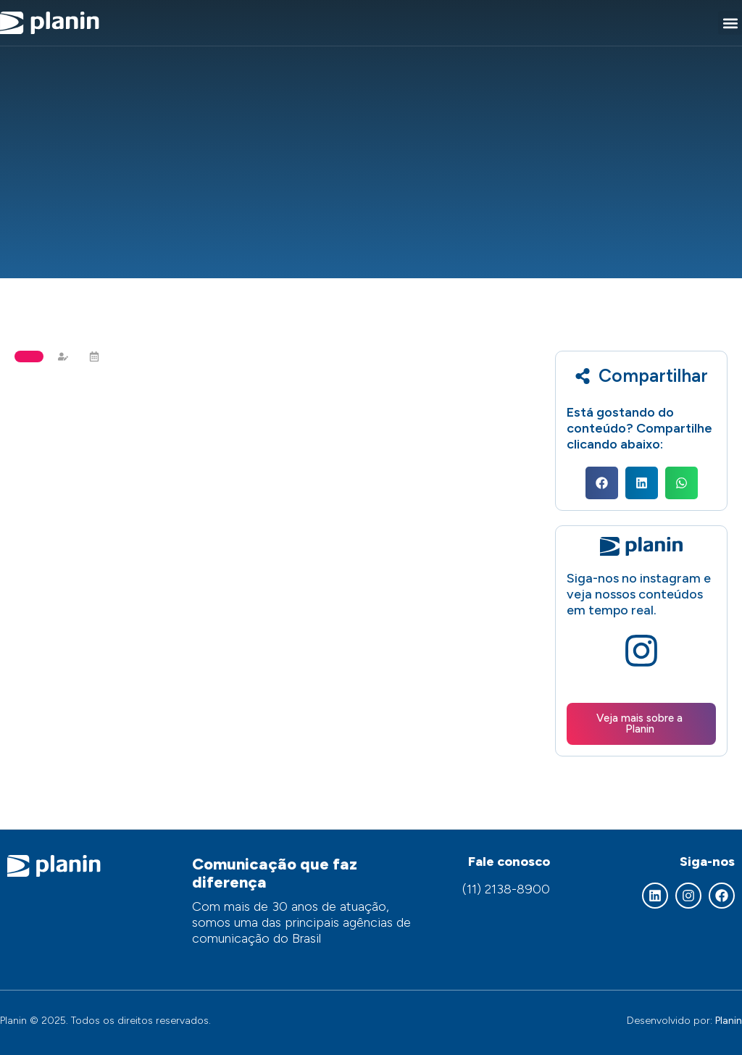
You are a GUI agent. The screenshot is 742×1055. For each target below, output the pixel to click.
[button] (730, 23)
